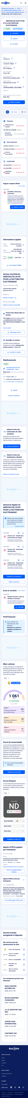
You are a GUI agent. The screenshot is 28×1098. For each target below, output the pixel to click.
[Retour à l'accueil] (14, 1049)
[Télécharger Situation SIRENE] (23, 257)
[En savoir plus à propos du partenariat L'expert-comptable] (24, 960)
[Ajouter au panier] (17, 207)
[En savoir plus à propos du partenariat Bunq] (24, 955)
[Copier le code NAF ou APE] (23, 77)
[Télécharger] (23, 533)
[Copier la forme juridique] (18, 82)
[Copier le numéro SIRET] (15, 63)
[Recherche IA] (7, 112)
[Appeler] (14, 39)
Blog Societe (4, 1084)
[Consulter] (19, 533)
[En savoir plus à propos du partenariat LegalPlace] (24, 949)
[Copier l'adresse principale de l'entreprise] (23, 86)
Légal (14, 112)
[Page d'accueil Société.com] (5, 3)
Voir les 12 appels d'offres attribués (14, 871)
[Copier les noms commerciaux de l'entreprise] (23, 251)
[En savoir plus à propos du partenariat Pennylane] (24, 970)
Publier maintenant (14, 582)
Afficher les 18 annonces (14, 576)
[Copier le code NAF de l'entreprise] (23, 289)
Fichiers (3, 1060)
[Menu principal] (25, 3)
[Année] (6, 793)
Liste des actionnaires (11, 446)
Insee (4, 97)
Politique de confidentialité (7, 1094)
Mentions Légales (18, 1094)
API (2, 1065)
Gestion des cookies (19, 1092)
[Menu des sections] (3, 112)
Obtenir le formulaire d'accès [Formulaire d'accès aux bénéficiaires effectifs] (11, 474)
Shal (8, 97)
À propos (3, 1092)
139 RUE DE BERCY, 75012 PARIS (12, 87)
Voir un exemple (21, 186)
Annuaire (4, 1063)
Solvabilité (14, 33)
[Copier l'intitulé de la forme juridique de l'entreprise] (23, 245)
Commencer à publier (19, 526)
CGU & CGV (10, 1092)
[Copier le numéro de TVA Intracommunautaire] (14, 68)
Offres (3, 1058)
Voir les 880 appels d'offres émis (14, 900)
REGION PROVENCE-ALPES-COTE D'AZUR (13, 866)
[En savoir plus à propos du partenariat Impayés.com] (24, 965)
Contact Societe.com (7, 1073)
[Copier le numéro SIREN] (11, 58)
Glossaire (4, 1076)
